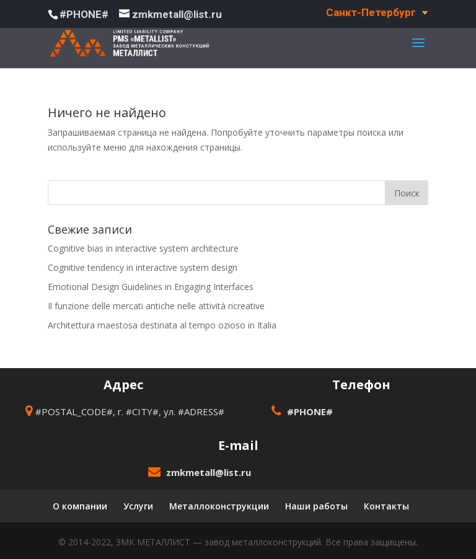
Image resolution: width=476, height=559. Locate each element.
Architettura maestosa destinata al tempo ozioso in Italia (162, 325)
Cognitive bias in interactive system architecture (143, 248)
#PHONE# (84, 14)
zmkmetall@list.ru (208, 472)
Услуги (138, 506)
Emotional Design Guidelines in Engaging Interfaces (150, 287)
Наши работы (316, 506)
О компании (80, 506)
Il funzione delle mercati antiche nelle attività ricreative (156, 306)
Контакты (386, 506)
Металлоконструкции (219, 506)
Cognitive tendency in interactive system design (142, 267)
